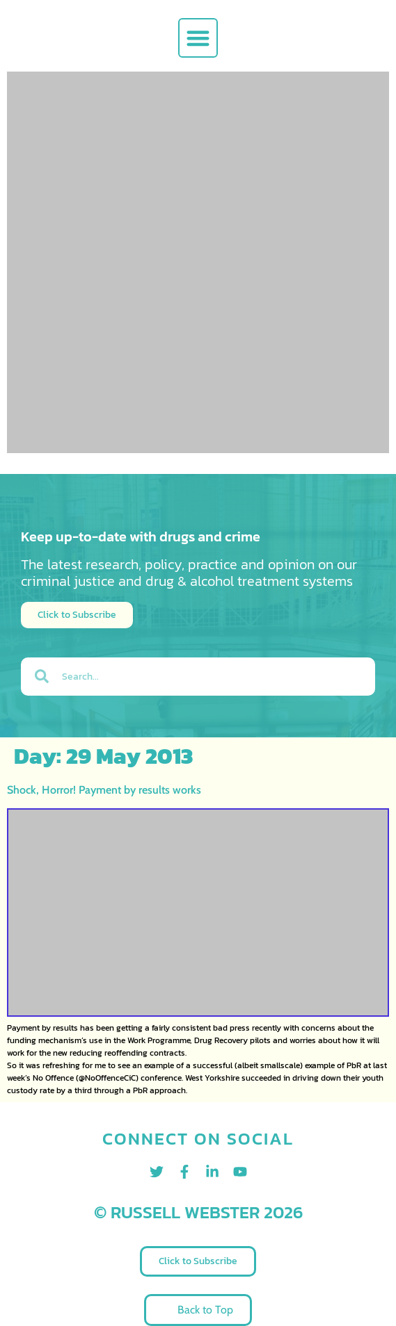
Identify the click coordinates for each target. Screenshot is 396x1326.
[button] (198, 38)
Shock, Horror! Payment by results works (104, 789)
